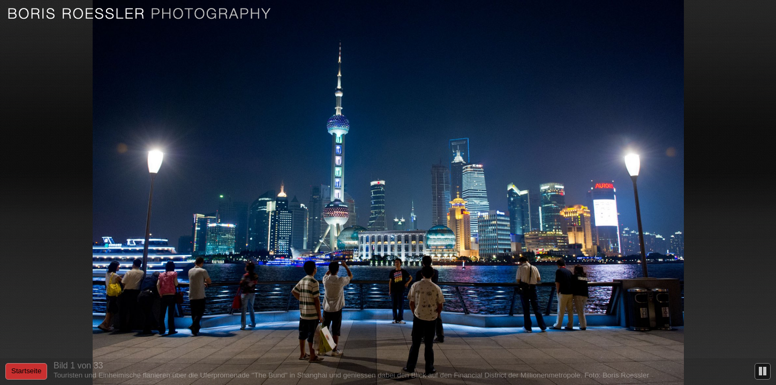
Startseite (26, 371)
